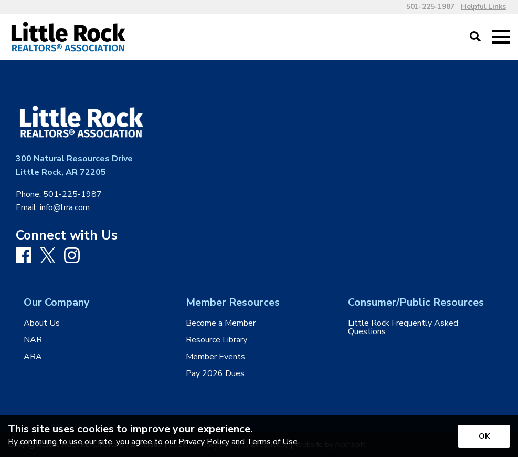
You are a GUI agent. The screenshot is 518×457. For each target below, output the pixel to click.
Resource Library (216, 340)
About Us (42, 323)
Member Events (215, 356)
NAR (33, 340)
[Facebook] (23, 256)
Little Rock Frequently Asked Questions (403, 327)
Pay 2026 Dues (215, 373)
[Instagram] (72, 256)
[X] (48, 256)
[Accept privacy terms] (484, 436)
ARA (33, 356)
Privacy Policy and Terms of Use (238, 442)
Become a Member (221, 323)
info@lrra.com (65, 207)
